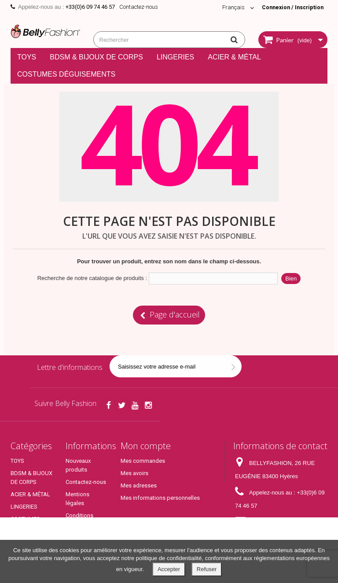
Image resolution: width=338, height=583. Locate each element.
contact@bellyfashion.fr (265, 535)
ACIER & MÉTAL (234, 57)
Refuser (207, 569)
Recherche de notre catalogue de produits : (92, 278)
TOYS (26, 57)
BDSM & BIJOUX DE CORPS (96, 57)
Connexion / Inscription (290, 7)
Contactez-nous (138, 7)
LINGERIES (175, 57)
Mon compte (146, 446)
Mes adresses (139, 485)
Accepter (169, 569)
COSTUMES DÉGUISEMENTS (66, 74)
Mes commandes (143, 461)
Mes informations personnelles (160, 497)
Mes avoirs (134, 473)
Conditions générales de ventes (82, 524)
